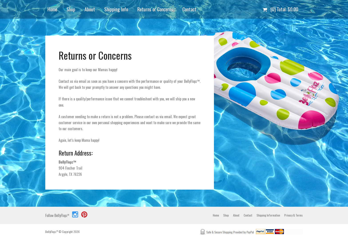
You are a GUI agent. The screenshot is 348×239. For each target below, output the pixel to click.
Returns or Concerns (155, 9)
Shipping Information (268, 215)
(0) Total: (280, 9)
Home (52, 9)
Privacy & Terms (293, 215)
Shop (71, 9)
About (90, 9)
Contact (189, 9)
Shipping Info (116, 9)
